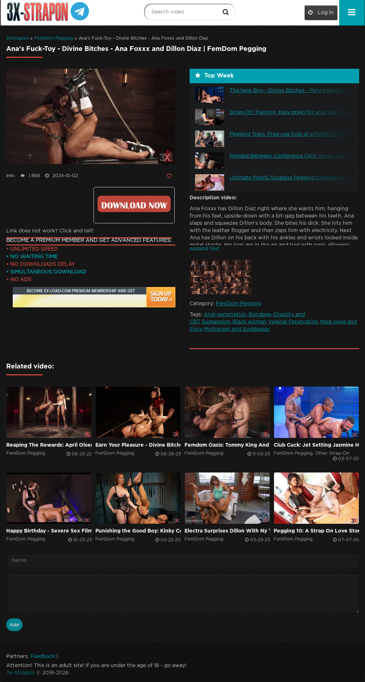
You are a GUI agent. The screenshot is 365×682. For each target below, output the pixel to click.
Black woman (249, 322)
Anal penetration (225, 314)
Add (14, 624)
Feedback (43, 656)
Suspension (216, 322)
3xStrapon (17, 38)
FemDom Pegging (53, 38)
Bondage (260, 314)
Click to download (134, 204)
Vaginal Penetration (293, 322)
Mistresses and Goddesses (237, 329)
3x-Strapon (20, 673)
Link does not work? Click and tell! (50, 231)
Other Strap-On (332, 453)
